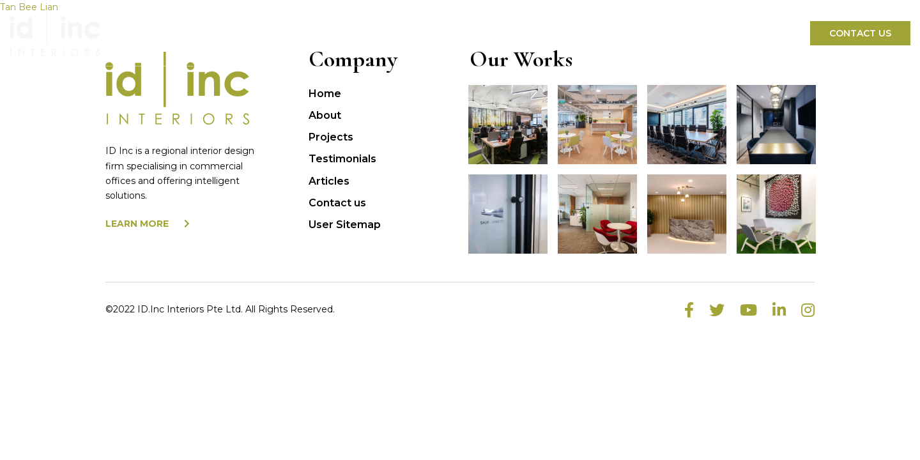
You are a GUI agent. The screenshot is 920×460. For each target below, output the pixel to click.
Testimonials (342, 159)
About (325, 115)
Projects (331, 137)
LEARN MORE (147, 223)
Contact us (337, 203)
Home (325, 94)
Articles (329, 181)
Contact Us (860, 33)
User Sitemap (345, 224)
